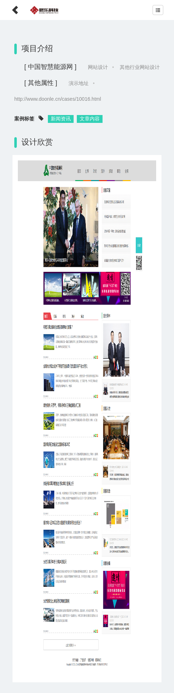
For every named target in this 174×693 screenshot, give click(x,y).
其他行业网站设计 (140, 67)
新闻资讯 (61, 118)
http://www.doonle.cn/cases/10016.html (57, 99)
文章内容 (90, 118)
